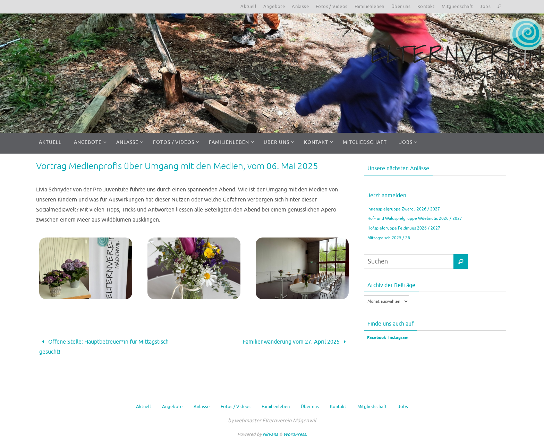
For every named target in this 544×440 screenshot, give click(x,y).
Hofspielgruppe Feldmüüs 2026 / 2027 (403, 228)
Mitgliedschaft (457, 6)
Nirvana (270, 434)
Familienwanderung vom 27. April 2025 (296, 341)
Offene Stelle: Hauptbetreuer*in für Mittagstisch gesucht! (104, 346)
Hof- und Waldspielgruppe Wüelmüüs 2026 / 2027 (414, 218)
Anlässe (300, 6)
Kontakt (426, 6)
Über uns (400, 6)
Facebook (376, 338)
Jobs (485, 6)
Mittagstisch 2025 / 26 (388, 238)
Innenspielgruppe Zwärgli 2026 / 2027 (403, 209)
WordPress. (295, 434)
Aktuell (248, 6)
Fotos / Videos (332, 6)
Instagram (398, 338)
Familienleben (369, 6)
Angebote (274, 6)
